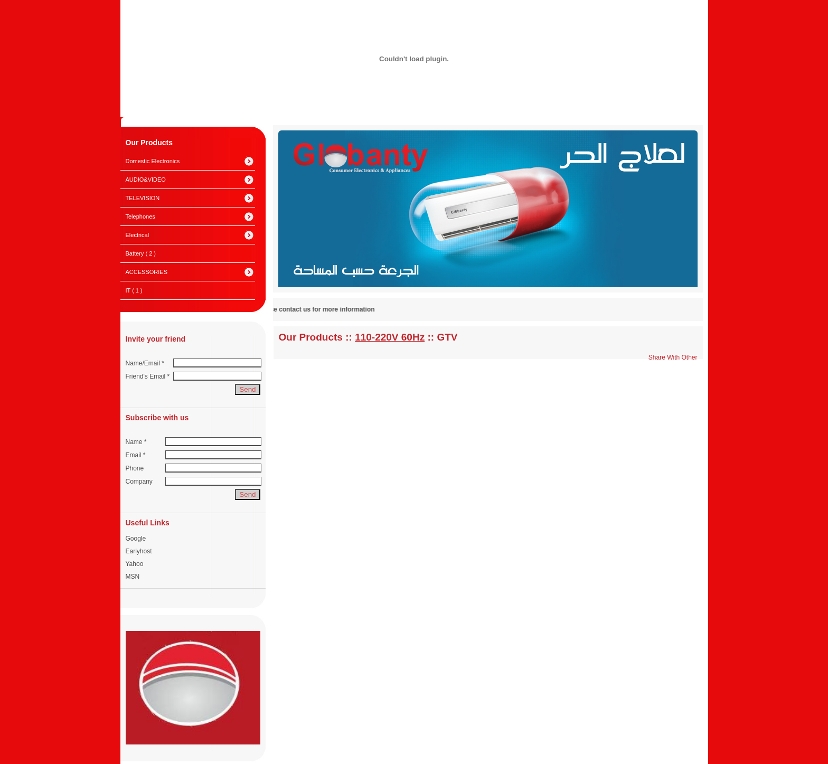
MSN (133, 576)
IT (134, 290)
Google (136, 538)
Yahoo (135, 564)
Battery (141, 253)
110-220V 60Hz (390, 337)
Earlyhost (139, 551)
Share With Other (673, 357)
